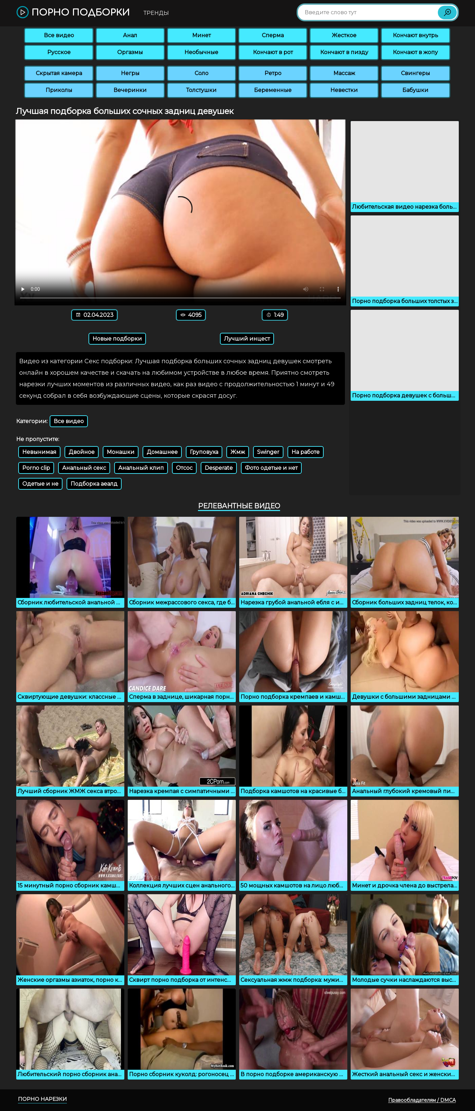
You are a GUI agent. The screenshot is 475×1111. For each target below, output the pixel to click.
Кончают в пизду (344, 52)
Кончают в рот (273, 52)
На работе (306, 452)
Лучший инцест (247, 338)
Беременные (273, 90)
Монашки (120, 452)
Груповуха (204, 452)
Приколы (59, 90)
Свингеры (415, 73)
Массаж (344, 73)
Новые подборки (117, 338)
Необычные (201, 52)
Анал (130, 35)
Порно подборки (73, 13)
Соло (201, 73)
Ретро (273, 73)
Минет (201, 35)
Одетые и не (40, 484)
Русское (59, 52)
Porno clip (36, 468)
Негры (130, 73)
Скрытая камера (59, 73)
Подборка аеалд (94, 484)
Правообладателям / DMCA (422, 1100)
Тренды (156, 13)
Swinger (268, 452)
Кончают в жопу (415, 52)
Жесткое (344, 35)
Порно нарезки (42, 1099)
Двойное (82, 452)
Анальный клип (141, 468)
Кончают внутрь (415, 35)
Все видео (59, 35)
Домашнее (162, 452)
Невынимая (39, 452)
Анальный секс (84, 468)
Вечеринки (130, 90)
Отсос (184, 468)
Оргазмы (130, 52)
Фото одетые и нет (271, 468)
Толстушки (201, 90)
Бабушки (415, 90)
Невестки (344, 90)
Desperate (219, 468)
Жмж (237, 452)
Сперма (273, 35)
